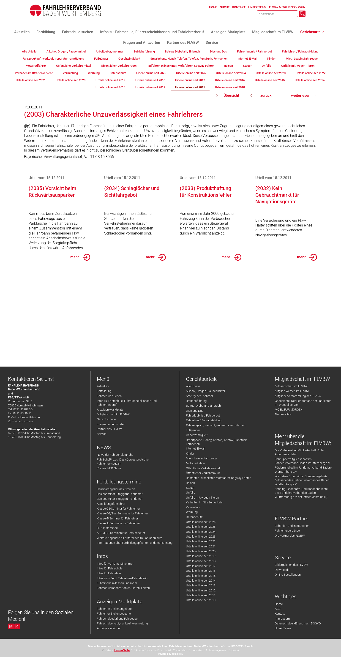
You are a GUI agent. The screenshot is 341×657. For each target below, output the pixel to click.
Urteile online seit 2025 (201, 526)
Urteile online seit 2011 (201, 595)
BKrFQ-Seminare (108, 528)
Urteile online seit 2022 (201, 541)
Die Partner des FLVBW (290, 535)
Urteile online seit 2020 (201, 551)
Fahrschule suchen (109, 396)
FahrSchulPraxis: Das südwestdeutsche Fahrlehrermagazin (123, 461)
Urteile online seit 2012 (201, 590)
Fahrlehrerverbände (287, 530)
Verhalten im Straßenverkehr (204, 502)
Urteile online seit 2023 (201, 536)
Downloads (282, 569)
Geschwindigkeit (196, 435)
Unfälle (190, 492)
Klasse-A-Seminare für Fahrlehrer (118, 523)
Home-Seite (122, 650)
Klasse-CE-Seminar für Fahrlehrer (118, 508)
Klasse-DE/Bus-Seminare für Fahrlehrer (122, 513)
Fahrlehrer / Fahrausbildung (203, 420)
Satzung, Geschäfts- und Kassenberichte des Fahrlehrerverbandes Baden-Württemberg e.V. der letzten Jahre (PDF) (301, 493)
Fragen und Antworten (111, 424)
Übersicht (231, 95)
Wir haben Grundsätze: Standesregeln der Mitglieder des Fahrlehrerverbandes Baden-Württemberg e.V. (302, 480)
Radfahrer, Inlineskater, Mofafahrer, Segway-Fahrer (218, 478)
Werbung (192, 512)
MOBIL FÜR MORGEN (289, 409)
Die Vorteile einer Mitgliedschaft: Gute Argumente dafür (299, 452)
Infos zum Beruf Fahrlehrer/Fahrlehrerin (122, 578)
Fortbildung (104, 391)
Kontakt (280, 613)
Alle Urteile (193, 386)
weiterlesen (300, 95)
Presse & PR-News (109, 468)
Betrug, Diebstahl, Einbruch (203, 405)
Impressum (282, 618)
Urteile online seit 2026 (201, 522)
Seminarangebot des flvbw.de (116, 489)
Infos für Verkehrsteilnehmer (115, 563)
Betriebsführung (196, 401)
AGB (278, 608)
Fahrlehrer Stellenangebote (114, 608)
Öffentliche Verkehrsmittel (203, 468)
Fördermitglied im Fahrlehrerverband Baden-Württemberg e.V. (303, 469)
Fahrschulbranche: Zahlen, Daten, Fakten (123, 588)
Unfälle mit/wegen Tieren (202, 497)
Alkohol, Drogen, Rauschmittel (205, 391)
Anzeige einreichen (109, 628)
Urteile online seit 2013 (201, 585)
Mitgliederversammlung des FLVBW (298, 396)
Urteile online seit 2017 (201, 566)
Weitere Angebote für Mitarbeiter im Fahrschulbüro (129, 538)
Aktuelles (103, 386)
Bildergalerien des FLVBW (291, 564)
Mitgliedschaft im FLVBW (113, 414)
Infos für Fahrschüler (110, 568)
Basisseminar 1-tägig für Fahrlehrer (119, 498)
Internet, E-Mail (195, 448)
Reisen (190, 483)
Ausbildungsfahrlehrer (111, 503)
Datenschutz (194, 517)
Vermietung (193, 507)
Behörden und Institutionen (292, 525)
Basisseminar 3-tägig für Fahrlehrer (119, 494)
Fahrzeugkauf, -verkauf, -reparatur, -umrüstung (215, 425)
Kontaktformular (24, 421)
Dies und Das (194, 410)
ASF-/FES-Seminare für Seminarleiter (121, 533)
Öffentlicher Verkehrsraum (203, 473)
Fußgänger (193, 430)
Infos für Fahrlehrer (109, 573)
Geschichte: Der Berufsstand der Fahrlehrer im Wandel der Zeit (303, 402)
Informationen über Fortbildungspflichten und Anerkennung (134, 542)
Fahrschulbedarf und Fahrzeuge (117, 618)
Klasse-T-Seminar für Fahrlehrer (117, 518)
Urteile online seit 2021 (201, 546)
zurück (265, 95)
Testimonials (283, 414)
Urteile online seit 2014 (201, 580)
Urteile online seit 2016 (201, 570)
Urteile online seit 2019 (201, 556)
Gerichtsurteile (106, 419)
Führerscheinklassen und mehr (117, 583)
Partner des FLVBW (109, 429)
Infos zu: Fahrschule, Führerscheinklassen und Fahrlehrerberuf (127, 402)
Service (101, 434)
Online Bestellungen (288, 574)
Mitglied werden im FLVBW (292, 391)
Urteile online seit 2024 (201, 531)
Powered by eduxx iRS (170, 653)
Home (279, 604)
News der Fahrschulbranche (115, 454)
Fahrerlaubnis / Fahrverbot (203, 415)
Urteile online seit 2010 (201, 600)
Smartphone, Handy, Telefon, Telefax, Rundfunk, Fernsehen (216, 442)
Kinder (190, 453)
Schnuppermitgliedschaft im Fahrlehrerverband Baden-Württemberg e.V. (302, 461)
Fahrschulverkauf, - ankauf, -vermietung (122, 623)
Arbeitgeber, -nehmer (199, 396)
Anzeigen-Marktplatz (110, 409)
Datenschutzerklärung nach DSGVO (298, 623)
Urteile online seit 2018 (201, 561)
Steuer (190, 487)
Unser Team (283, 628)
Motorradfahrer (195, 463)
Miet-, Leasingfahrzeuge (201, 458)
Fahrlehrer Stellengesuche (114, 613)
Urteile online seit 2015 (201, 575)
